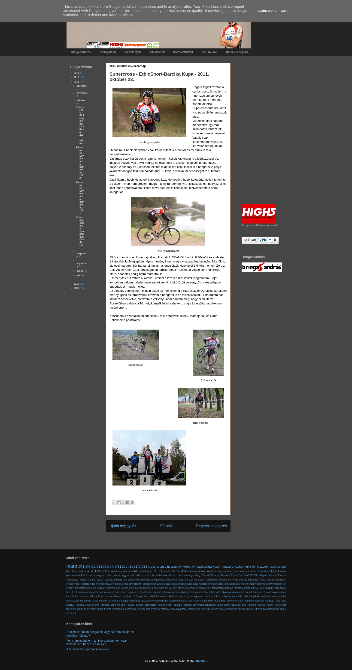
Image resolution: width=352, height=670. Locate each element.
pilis (162, 600)
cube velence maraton (102, 584)
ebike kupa (223, 584)
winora (214, 609)
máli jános (265, 596)
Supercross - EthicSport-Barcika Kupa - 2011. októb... (80, 125)
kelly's (212, 592)
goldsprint (248, 588)
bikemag (145, 579)
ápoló (283, 609)
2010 (76, 284)
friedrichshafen (190, 588)
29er (203, 575)
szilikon (139, 605)
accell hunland (105, 579)
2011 (76, 82)
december (81, 86)
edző (232, 584)
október (80, 100)
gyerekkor (260, 588)
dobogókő (148, 584)
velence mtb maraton (148, 609)
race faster (219, 600)
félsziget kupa (277, 570)
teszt (175, 575)
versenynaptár (177, 609)
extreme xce (113, 588)
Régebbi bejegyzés (211, 526)
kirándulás (271, 592)
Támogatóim (107, 52)
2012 (76, 77)
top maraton (223, 566)
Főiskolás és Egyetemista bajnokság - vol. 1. (80, 197)
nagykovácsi (72, 600)
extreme (101, 588)
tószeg (128, 609)
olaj (110, 600)
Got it (285, 10)
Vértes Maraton (87, 579)
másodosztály (204, 566)
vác (203, 609)
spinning (115, 605)
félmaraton (218, 588)
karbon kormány (199, 592)
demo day (127, 584)
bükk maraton (185, 579)
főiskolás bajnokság (110, 570)
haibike (270, 588)
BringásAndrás (81, 52)
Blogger (201, 660)
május (80, 271)
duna (189, 584)
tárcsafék (119, 609)
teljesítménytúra (74, 609)
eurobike (263, 570)
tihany (87, 609)
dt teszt (167, 584)
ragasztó (259, 600)
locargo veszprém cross (195, 596)
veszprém (262, 566)
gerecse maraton (234, 588)
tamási (262, 605)
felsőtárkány (158, 588)
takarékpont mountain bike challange (237, 605)
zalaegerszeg (192, 575)
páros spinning (195, 600)
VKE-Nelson (210, 52)
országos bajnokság (129, 600)
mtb (246, 596)
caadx (201, 579)
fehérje (147, 588)
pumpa (169, 600)
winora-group (226, 609)
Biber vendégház (237, 52)
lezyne (101, 575)
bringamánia (197, 570)
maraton (75, 566)
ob (253, 566)
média (282, 596)
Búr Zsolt (244, 575)
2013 (76, 73)
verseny (165, 609)
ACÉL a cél (213, 575)
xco (106, 566)
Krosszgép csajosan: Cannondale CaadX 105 (80, 231)
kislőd (90, 596)
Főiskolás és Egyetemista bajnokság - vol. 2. (80, 162)
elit (95, 570)
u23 (155, 570)
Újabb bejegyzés (122, 526)
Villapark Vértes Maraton (272, 575)
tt (112, 609)
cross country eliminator (273, 579)
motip (224, 596)
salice (239, 566)
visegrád (190, 609)
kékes (147, 596)
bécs (168, 579)
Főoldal (166, 526)
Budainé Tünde (229, 575)
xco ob (237, 609)
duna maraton (200, 584)
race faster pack (234, 600)
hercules (70, 592)
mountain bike (235, 596)
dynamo (212, 584)
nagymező (85, 600)
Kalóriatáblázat (183, 52)
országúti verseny (150, 600)
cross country (157, 566)
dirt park (137, 584)
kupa (140, 596)
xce (181, 575)
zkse (276, 609)
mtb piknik (254, 596)
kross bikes (113, 596)
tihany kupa (97, 609)
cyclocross (93, 566)
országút (121, 566)
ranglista (269, 600)
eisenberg (228, 570)
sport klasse (127, 605)
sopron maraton (100, 605)
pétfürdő (208, 600)
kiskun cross (79, 596)
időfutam (147, 592)
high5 (247, 566)
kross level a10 (129, 596)
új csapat (71, 613)
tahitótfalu (210, 605)
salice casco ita (145, 575)
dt (233, 566)
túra (134, 609)
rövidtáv (80, 605)
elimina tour (279, 584)
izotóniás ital (172, 592)
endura (252, 570)
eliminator (241, 570)
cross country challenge (245, 579)
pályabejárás (180, 600)
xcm (273, 566)
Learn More (267, 10)
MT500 (254, 575)
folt (180, 588)
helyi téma (280, 588)
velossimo (164, 570)
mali (108, 575)
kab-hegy (185, 592)
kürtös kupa (88, 575)
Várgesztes (72, 579)
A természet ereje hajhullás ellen (87, 649)
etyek (93, 588)
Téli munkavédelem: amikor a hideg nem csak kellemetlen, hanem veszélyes (96, 642)
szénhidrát (198, 605)
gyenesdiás (73, 575)
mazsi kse (214, 596)
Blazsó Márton (180, 570)
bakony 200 (120, 579)
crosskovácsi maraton (78, 584)
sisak (88, 605)
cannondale (212, 579)
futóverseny (205, 588)
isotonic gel (159, 592)
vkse (198, 609)
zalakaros (268, 609)
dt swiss (158, 584)
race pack (249, 600)
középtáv (188, 566)
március (80, 275)
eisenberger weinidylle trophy (257, 584)
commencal (225, 579)
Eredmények (132, 52)
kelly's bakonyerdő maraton (230, 592)
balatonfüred (85, 570)
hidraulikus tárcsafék (87, 592)
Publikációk (157, 52)
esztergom (84, 588)
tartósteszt (280, 605)
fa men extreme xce (132, 588)
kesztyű (261, 592)
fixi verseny (171, 588)
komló (97, 596)
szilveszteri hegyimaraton (158, 605)
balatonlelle (134, 579)
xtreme (258, 609)
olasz (115, 600)
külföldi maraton (159, 596)
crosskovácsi (214, 570)
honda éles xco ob (109, 592)
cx (112, 566)
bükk (174, 579)
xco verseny (247, 609)
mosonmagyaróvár (123, 575)
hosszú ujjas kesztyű (131, 592)
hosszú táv (174, 566)
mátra (275, 596)
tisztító (107, 609)
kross (104, 596)
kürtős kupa (175, 596)
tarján (270, 605)
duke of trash (179, 584)
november (82, 93)
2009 (76, 288)
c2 (195, 579)
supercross (138, 566)
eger (238, 584)
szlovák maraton (182, 605)
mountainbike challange (137, 570)
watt (208, 609)
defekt (118, 584)
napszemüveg (99, 600)
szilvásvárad (163, 575)
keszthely (251, 592)
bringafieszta (158, 579)
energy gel (72, 588)
